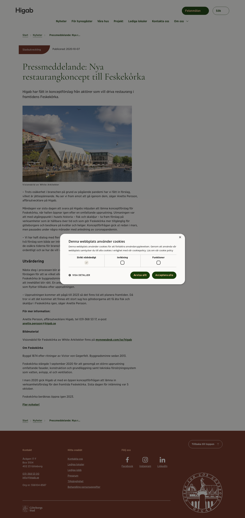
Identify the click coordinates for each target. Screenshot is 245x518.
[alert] (122, 259)
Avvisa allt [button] (140, 275)
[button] (79, 275)
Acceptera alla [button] (164, 275)
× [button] (180, 237)
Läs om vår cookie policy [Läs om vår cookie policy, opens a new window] (160, 250)
